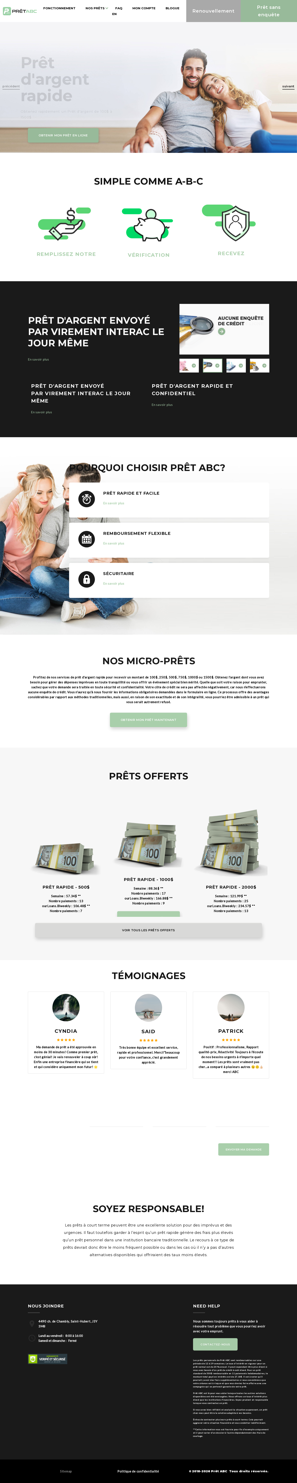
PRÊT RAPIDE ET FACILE (131, 493)
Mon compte (144, 8)
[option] (224, 329)
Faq (118, 8)
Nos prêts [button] (95, 8)
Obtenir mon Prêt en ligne (63, 135)
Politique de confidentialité (138, 1471)
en (114, 14)
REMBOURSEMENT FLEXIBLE (137, 533)
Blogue (172, 8)
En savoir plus (38, 359)
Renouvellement (213, 11)
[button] (287, 87)
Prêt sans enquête (269, 11)
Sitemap (66, 1471)
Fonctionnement (59, 8)
